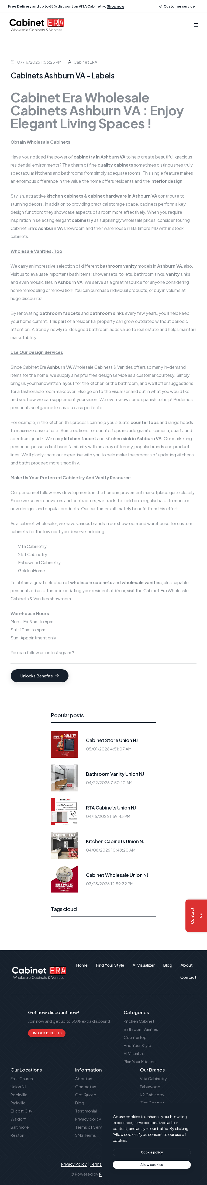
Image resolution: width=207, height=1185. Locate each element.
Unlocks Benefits (39, 675)
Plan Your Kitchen (140, 1061)
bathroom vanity (118, 266)
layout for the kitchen (83, 383)
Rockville (19, 1094)
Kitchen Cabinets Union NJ (115, 841)
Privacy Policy (74, 1163)
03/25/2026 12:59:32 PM (109, 883)
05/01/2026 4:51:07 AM (109, 748)
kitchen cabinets (65, 196)
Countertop (135, 1037)
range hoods (180, 422)
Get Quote (85, 1094)
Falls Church (22, 1078)
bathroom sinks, (157, 274)
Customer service (177, 6)
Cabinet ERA (85, 61)
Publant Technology (118, 1173)
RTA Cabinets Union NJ (111, 808)
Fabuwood (150, 1086)
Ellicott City (21, 1110)
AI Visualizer (135, 1053)
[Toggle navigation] (196, 25)
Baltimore (20, 1126)
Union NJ (18, 1086)
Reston (17, 1135)
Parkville (18, 1102)
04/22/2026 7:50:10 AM (109, 782)
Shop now (115, 6)
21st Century (152, 1102)
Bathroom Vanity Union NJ (115, 774)
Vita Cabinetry (32, 546)
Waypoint (149, 1110)
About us (83, 1078)
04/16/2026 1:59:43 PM (108, 816)
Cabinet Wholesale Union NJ (117, 875)
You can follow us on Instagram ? (42, 652)
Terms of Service (91, 1126)
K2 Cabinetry (152, 1094)
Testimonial (86, 1110)
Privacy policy (88, 1118)
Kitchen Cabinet (139, 1021)
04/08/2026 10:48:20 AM (110, 849)
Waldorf (18, 1118)
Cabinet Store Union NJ (112, 740)
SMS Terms (85, 1135)
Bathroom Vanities (141, 1029)
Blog (79, 1102)
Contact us (85, 1086)
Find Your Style (137, 1045)
